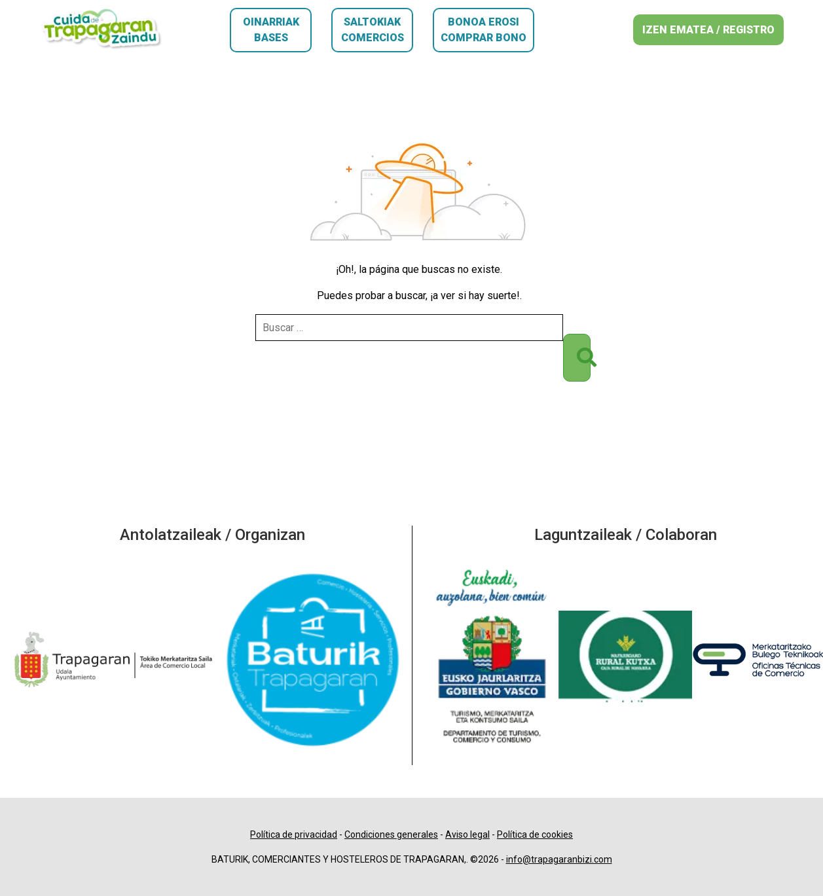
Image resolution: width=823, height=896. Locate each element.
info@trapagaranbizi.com (559, 859)
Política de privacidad (293, 834)
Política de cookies (535, 834)
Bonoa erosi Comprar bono (483, 30)
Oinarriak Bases (271, 30)
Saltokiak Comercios (372, 30)
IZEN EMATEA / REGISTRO (708, 30)
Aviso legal (467, 834)
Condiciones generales (391, 834)
